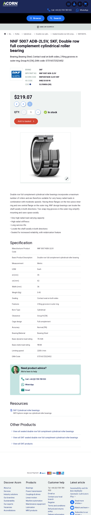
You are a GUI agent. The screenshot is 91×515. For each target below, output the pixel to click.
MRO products (31, 475)
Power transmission (34, 456)
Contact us (70, 508)
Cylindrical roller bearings (28, 34)
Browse (37, 18)
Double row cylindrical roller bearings (43, 34)
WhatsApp (82, 10)
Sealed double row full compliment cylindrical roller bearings (64, 34)
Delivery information (56, 479)
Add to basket (25, 121)
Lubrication (30, 472)
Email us (51, 458)
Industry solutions (11, 459)
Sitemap (28, 506)
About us (7, 452)
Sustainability (9, 465)
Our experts (8, 469)
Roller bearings (18, 34)
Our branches (9, 462)
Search (57, 18)
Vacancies (8, 472)
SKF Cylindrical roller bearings (46, 376)
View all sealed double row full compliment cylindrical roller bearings (43, 396)
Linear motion (31, 462)
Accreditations (9, 475)
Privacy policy (37, 506)
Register (51, 467)
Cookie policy (48, 506)
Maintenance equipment (36, 469)
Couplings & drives (33, 459)
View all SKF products (23, 408)
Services (7, 456)
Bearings (10, 34)
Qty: (17, 112)
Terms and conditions (56, 470)
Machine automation (34, 465)
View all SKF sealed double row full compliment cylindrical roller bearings (45, 402)
